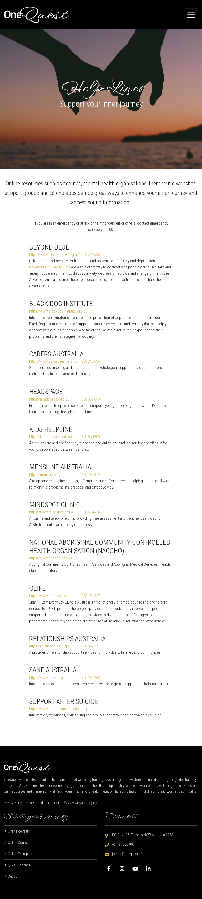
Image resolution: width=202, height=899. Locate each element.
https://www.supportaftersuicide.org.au (60, 708)
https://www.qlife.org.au (48, 596)
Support (14, 876)
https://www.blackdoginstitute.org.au (58, 311)
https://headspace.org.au (49, 399)
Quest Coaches (19, 865)
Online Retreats (19, 831)
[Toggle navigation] (191, 14)
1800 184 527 (90, 596)
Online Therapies (20, 854)
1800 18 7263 (90, 677)
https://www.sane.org (46, 677)
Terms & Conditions (37, 803)
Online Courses (19, 842)
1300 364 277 (90, 646)
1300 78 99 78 (90, 474)
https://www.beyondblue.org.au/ (54, 254)
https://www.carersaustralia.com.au (57, 361)
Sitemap (58, 803)
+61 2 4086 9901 (124, 844)
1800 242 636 (90, 361)
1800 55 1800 (90, 436)
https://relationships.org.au (50, 646)
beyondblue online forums (49, 267)
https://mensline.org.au (47, 474)
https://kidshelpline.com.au (50, 436)
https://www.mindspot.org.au (52, 512)
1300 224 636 (90, 254)
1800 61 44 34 (90, 512)
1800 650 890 (90, 399)
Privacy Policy (13, 803)
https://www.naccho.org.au (50, 558)
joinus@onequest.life (127, 854)
